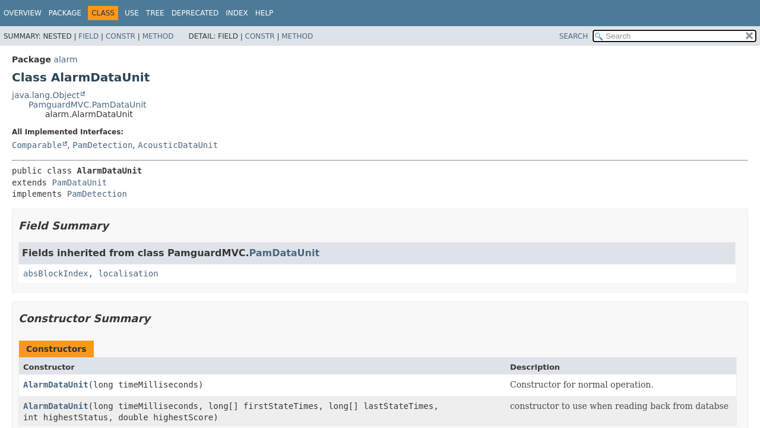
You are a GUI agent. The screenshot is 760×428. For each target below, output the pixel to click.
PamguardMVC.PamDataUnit (87, 104)
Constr (120, 36)
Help (264, 13)
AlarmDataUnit (55, 384)
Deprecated (195, 13)
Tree (155, 13)
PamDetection (102, 145)
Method (158, 36)
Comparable (37, 145)
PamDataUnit (79, 182)
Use (132, 13)
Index (237, 13)
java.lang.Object (46, 95)
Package (65, 13)
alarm (65, 59)
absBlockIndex (55, 273)
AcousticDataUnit (178, 145)
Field (88, 36)
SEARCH (573, 36)
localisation (128, 273)
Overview (23, 13)
